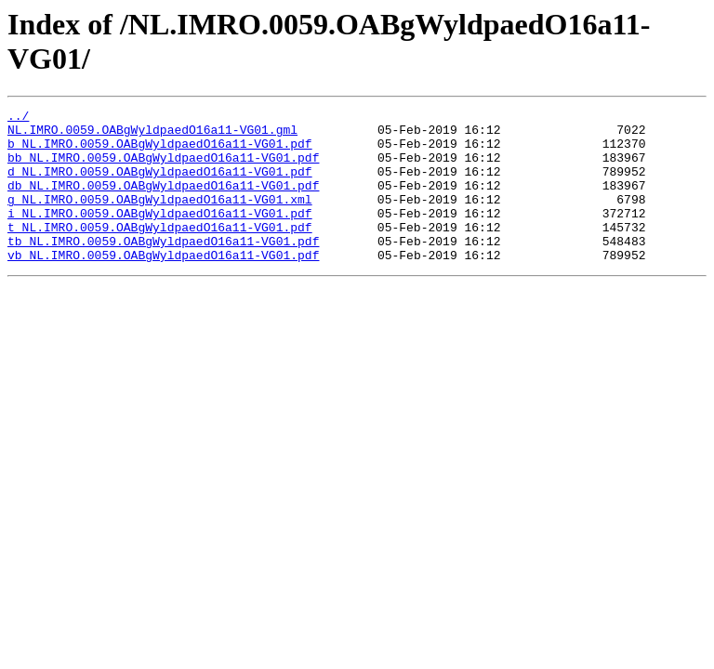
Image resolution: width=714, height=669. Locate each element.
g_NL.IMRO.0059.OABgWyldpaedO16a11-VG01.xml (159, 218)
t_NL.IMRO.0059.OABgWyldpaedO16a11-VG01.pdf (159, 251)
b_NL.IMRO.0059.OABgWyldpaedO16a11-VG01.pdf (159, 151)
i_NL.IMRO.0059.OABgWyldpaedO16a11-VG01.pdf (159, 235)
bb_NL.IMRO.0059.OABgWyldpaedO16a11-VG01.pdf (163, 168)
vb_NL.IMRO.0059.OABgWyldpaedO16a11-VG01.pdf (163, 285)
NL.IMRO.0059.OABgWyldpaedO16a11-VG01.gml (152, 134)
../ (18, 118)
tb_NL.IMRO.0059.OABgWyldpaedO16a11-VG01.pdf (163, 268)
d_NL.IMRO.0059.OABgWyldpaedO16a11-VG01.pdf (159, 185)
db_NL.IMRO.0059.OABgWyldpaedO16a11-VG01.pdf (163, 201)
